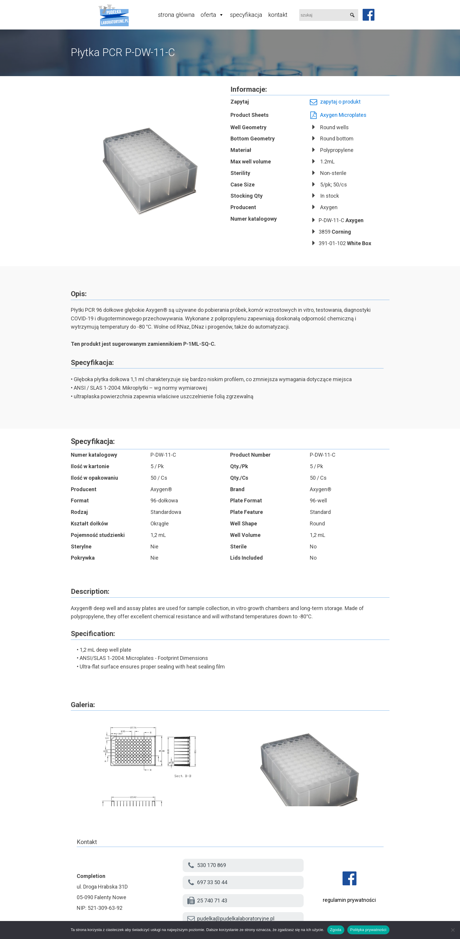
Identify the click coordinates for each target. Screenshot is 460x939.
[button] (352, 15)
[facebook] (368, 15)
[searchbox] (328, 15)
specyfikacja (246, 14)
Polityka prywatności (368, 929)
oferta (212, 14)
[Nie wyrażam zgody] (453, 930)
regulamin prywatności (349, 900)
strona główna (176, 14)
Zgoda (335, 929)
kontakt (277, 14)
